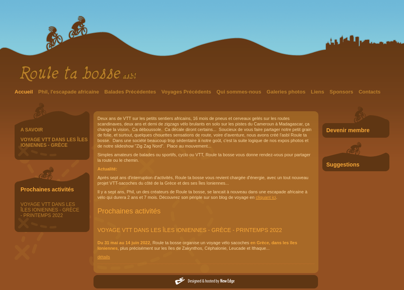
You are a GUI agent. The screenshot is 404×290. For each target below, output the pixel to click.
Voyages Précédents (187, 92)
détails (103, 256)
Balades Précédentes (131, 92)
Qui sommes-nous (240, 92)
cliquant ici (266, 197)
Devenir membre (348, 130)
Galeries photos (287, 92)
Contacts (370, 92)
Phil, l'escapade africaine (69, 92)
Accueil (24, 92)
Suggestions (342, 164)
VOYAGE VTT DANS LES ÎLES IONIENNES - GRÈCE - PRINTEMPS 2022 (50, 210)
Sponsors (342, 92)
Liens (318, 92)
